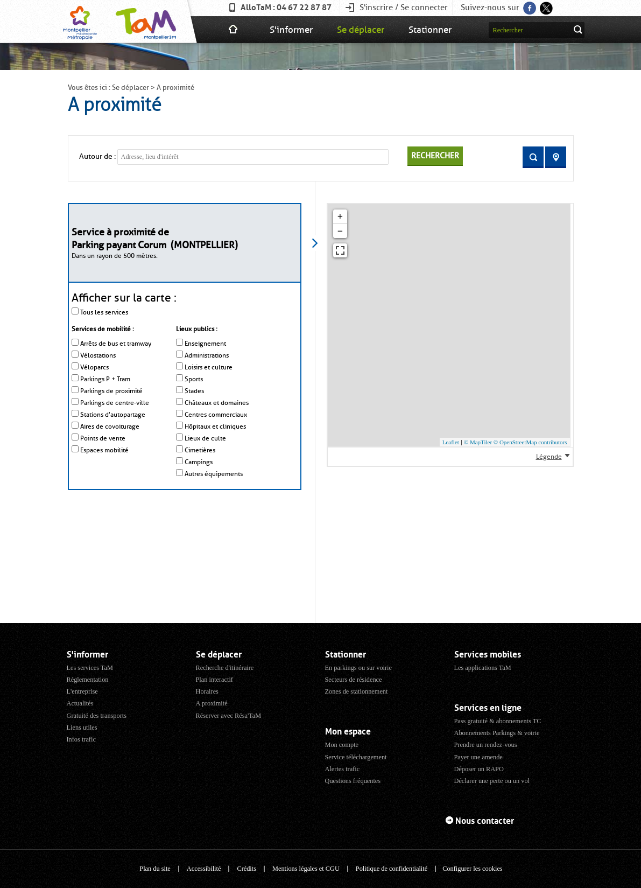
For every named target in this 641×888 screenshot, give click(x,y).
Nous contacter (484, 821)
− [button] (340, 231)
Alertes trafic (342, 769)
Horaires (207, 691)
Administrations (207, 355)
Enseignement (205, 343)
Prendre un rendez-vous (485, 745)
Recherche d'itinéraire (225, 668)
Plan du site (154, 868)
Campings (199, 462)
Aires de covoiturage (109, 426)
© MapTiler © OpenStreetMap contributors (515, 442)
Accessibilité (204, 868)
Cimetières (200, 450)
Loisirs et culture (209, 367)
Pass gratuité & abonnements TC (497, 721)
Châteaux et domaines (217, 402)
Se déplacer (360, 30)
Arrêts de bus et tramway (115, 343)
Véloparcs (94, 367)
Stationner (430, 30)
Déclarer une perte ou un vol (492, 781)
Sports (194, 379)
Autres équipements (214, 474)
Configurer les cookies (472, 868)
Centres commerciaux (216, 414)
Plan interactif (214, 679)
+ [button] (340, 216)
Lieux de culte (205, 438)
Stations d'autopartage (112, 414)
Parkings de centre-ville (114, 402)
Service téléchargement (356, 757)
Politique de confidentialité (391, 868)
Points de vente (102, 438)
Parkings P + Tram (105, 379)
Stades (194, 391)
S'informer (291, 30)
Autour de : (97, 156)
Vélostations (98, 355)
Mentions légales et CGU (306, 868)
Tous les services (104, 312)
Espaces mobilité (104, 450)
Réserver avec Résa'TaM (229, 715)
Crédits (246, 868)
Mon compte (342, 745)
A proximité (212, 703)
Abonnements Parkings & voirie (497, 733)
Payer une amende (478, 757)
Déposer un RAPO (479, 769)
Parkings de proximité (111, 391)
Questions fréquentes (353, 781)
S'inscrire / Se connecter (404, 7)
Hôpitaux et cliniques (215, 426)
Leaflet (450, 442)
